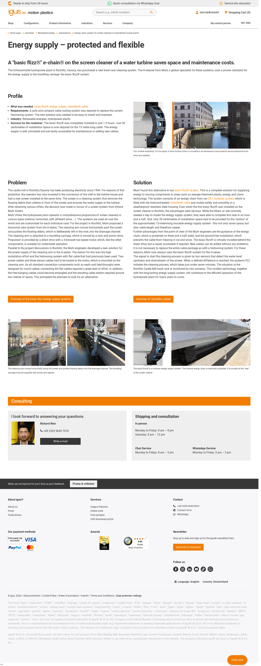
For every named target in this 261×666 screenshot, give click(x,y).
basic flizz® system (186, 190)
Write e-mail (60, 441)
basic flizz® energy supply (50, 106)
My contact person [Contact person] (221, 23)
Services (107, 23)
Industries (87, 23)
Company (127, 23)
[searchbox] (122, 12)
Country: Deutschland (215, 581)
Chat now (237, 660)
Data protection (32, 595)
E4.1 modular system (221, 198)
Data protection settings (129, 595)
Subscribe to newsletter (188, 547)
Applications (63, 33)
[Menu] (147, 538)
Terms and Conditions (102, 595)
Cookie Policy (49, 595)
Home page (14, 33)
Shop (10, 23)
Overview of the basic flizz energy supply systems (41, 299)
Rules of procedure (69, 595)
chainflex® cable (78, 106)
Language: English (186, 581)
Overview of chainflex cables (153, 299)
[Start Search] (151, 12)
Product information (60, 23)
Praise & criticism (83, 483)
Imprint (85, 595)
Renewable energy (45, 33)
